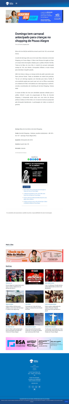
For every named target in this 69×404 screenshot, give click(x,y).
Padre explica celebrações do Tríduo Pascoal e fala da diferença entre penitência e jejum (52, 308)
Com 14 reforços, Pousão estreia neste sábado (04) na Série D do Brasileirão (53, 287)
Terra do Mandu (18, 44)
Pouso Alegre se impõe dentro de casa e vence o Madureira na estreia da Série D (15, 287)
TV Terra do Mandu (34, 366)
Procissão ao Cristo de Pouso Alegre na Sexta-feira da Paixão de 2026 (33, 308)
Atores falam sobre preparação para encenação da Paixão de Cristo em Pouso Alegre (14, 330)
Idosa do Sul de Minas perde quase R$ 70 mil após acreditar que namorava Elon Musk (33, 330)
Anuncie (34, 368)
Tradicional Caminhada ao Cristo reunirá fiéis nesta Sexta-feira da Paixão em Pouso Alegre (54, 330)
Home (34, 365)
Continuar (66, 401)
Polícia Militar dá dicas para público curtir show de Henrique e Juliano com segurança (14, 308)
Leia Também (26, 186)
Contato (34, 369)
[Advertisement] (34, 117)
